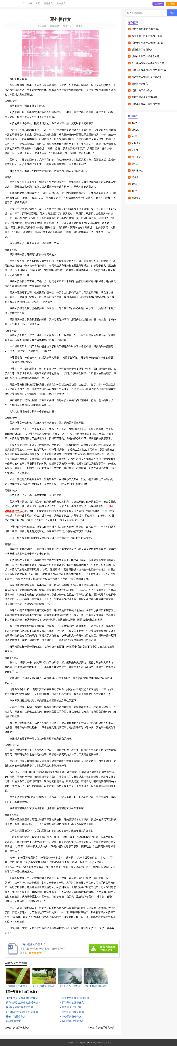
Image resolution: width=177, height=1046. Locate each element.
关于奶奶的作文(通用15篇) (76, 998)
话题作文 (48, 3)
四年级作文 (137, 170)
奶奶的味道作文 (21, 1027)
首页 (37, 3)
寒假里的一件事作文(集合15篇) (147, 36)
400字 (134, 184)
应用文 (135, 150)
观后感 (135, 129)
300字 (134, 136)
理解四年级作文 (140, 83)
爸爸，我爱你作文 (16, 1016)
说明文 (135, 163)
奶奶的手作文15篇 (105, 1027)
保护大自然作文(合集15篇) (145, 29)
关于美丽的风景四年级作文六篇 (148, 63)
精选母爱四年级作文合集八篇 (147, 77)
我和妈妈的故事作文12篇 (19, 1007)
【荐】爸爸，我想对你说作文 (22, 998)
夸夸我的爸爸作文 (71, 1016)
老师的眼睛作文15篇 (73, 1012)
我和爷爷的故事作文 (73, 1002)
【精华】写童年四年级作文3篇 (147, 43)
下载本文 (78, 26)
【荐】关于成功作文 (142, 90)
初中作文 (136, 157)
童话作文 (136, 198)
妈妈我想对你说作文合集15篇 (22, 1012)
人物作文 (61, 3)
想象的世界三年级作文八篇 (145, 56)
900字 (134, 191)
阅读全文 (67, 26)
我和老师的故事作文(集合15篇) (23, 1002)
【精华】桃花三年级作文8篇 (146, 104)
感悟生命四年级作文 (142, 49)
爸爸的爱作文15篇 (71, 1007)
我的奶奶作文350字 (72, 1021)
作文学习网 (85, 1043)
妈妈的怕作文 (13, 1021)
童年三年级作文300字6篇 (144, 97)
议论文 (135, 177)
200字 (134, 123)
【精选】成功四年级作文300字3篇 (149, 70)
